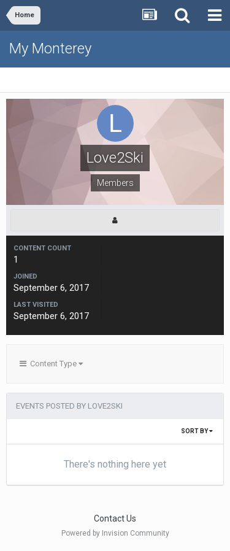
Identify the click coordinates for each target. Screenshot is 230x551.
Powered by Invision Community (115, 533)
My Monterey (50, 48)
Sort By (197, 431)
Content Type (51, 363)
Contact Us (115, 518)
